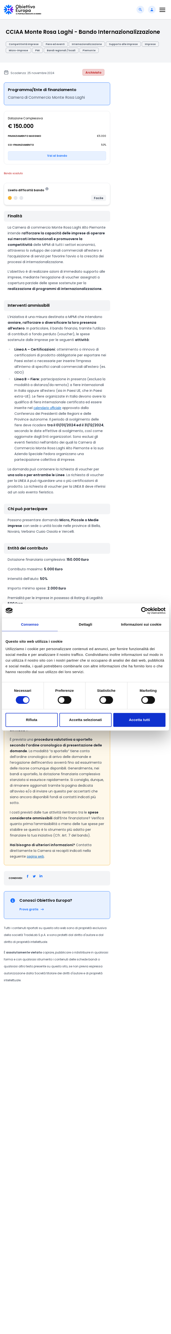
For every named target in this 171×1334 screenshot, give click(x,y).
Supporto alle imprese (123, 44)
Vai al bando (57, 156)
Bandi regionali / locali (61, 50)
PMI (37, 50)
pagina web (35, 856)
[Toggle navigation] (162, 9)
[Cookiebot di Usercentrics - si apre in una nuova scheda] (144, 610)
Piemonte (89, 50)
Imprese (150, 44)
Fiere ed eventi (55, 44)
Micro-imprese (18, 50)
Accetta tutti (139, 720)
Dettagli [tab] (85, 624)
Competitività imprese (24, 44)
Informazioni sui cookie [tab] (141, 624)
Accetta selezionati (85, 720)
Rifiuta (31, 720)
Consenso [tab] (30, 624)
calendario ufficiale (47, 408)
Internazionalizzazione (87, 44)
